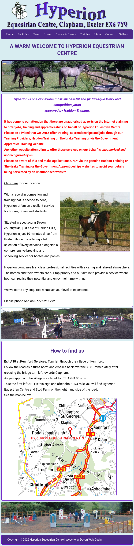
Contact (110, 34)
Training (85, 34)
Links (97, 34)
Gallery (123, 34)
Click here (11, 183)
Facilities (23, 34)
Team (36, 34)
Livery (48, 34)
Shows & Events (66, 34)
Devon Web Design (91, 539)
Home (10, 34)
